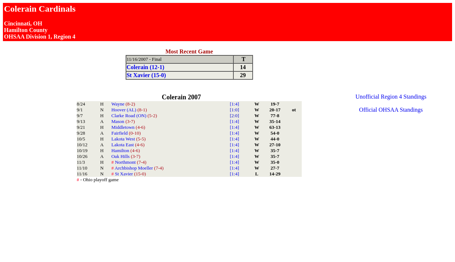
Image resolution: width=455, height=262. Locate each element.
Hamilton (125, 150)
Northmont (128, 162)
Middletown (128, 127)
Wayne (123, 104)
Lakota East (128, 144)
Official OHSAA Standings (391, 110)
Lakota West (128, 139)
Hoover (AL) (129, 109)
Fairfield (126, 133)
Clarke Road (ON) (134, 115)
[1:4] (234, 104)
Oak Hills (125, 156)
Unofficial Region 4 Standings (391, 97)
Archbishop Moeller (137, 168)
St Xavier (128, 173)
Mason (123, 121)
